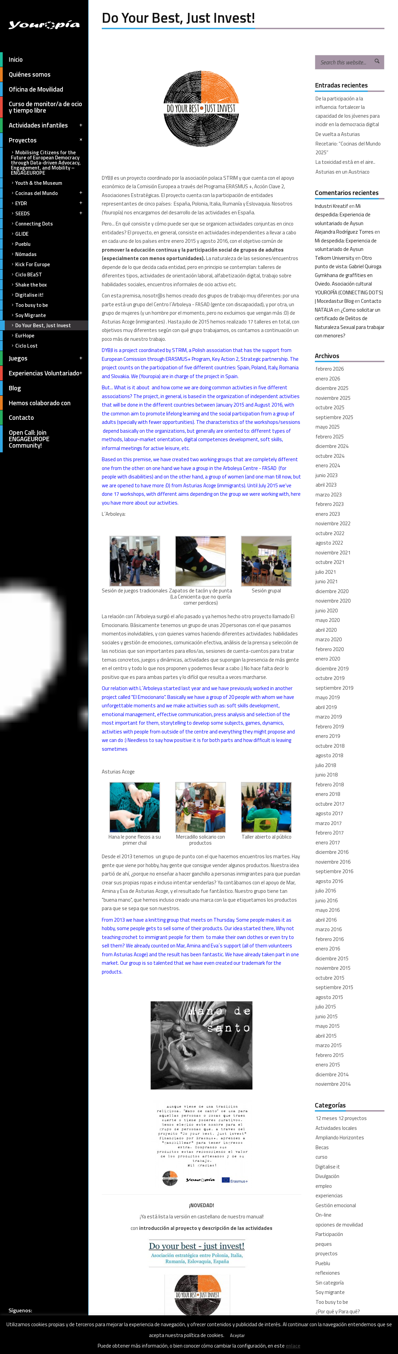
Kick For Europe (25, 264)
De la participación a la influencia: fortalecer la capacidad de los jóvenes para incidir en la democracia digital (348, 112)
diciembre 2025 (332, 388)
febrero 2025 (330, 436)
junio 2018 (327, 775)
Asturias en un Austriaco (342, 172)
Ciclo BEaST (21, 274)
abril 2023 (326, 485)
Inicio (11, 59)
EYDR (41, 203)
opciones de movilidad (339, 1225)
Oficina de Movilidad (31, 89)
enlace (293, 1346)
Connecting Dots (26, 224)
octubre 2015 (330, 978)
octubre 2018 (330, 746)
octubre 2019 (330, 678)
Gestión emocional (336, 1205)
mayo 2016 (328, 910)
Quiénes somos (25, 74)
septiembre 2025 (334, 417)
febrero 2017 (330, 833)
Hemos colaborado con (35, 403)
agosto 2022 (329, 543)
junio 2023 (327, 475)
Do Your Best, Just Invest (35, 325)
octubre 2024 (330, 456)
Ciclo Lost (19, 346)
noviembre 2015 (333, 968)
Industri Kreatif (331, 206)
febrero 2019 (330, 726)
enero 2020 (328, 659)
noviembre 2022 (333, 523)
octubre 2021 (330, 562)
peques (324, 1244)
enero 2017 (328, 842)
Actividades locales (336, 1128)
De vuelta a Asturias (338, 134)
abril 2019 (326, 707)
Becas (322, 1147)
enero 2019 (328, 736)
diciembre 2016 (332, 852)
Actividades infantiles (41, 125)
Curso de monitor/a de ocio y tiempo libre (41, 107)
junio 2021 (327, 581)
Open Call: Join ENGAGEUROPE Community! (25, 438)
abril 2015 (326, 1036)
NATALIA (324, 310)
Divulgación (327, 1176)
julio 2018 (326, 765)
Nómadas (18, 254)
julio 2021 (326, 572)
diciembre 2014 (332, 1074)
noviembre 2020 (333, 601)
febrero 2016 (330, 939)
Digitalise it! (21, 295)
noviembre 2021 (333, 552)
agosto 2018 (329, 755)
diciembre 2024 (332, 446)
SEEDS (41, 213)
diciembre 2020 (332, 591)
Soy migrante (330, 1292)
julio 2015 (326, 1006)
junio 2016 (327, 900)
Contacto (17, 417)
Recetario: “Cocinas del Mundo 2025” (348, 148)
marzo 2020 (329, 639)
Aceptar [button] (237, 1335)
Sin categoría (330, 1283)
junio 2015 (327, 1016)
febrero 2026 (330, 369)
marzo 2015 (329, 1045)
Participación (329, 1234)
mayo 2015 (328, 1026)
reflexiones (328, 1273)
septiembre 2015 (334, 987)
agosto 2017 (329, 813)
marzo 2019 (329, 717)
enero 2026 (328, 378)
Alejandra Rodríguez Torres (344, 232)
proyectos (327, 1253)
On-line (323, 1215)
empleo (324, 1186)
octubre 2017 (330, 804)
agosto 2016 (329, 881)
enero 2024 (328, 465)
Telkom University (334, 258)
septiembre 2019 (334, 688)
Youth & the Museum (31, 183)
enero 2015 (328, 1064)
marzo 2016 (329, 929)
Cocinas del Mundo (41, 193)
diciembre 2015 (332, 958)
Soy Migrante (23, 315)
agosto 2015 (329, 997)
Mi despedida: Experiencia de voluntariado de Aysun (343, 214)
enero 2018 (328, 794)
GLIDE (14, 234)
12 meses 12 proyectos (341, 1118)
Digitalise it (328, 1167)
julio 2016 (326, 891)
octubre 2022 (330, 533)
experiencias (329, 1195)
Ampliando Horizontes (340, 1137)
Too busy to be (24, 305)
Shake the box (23, 285)
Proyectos (42, 140)
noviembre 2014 (333, 1084)
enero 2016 (328, 949)
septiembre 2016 (334, 871)
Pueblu (15, 244)
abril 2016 (326, 920)
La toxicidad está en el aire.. (345, 162)
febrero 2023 (330, 504)
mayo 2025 (328, 427)
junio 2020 (327, 610)
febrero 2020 (330, 649)
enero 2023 (328, 514)
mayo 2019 (328, 697)
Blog (10, 388)
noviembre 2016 (333, 862)
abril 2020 (326, 630)
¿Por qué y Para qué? (338, 1311)
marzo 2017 (329, 823)
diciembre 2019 (332, 668)
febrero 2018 (330, 784)
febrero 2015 (330, 1055)
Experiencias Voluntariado (41, 373)
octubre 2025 (330, 407)
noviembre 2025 (333, 398)
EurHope (17, 335)
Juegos (41, 358)
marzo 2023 (329, 494)
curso (321, 1157)
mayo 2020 (328, 620)
